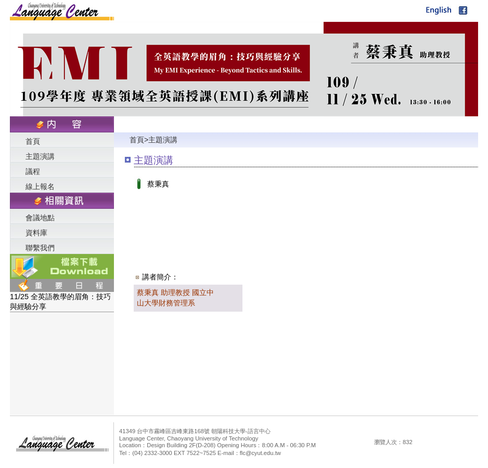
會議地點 (40, 217)
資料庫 (36, 233)
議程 (32, 171)
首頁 (32, 141)
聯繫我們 (40, 248)
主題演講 (40, 156)
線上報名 (40, 186)
